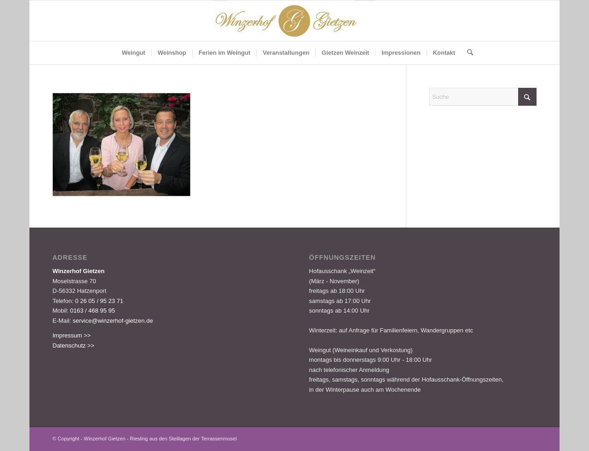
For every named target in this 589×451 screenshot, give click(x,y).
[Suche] (467, 52)
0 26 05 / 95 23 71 (99, 300)
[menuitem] (133, 52)
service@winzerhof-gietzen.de (113, 320)
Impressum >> (71, 335)
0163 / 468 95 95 (92, 310)
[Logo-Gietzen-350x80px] (294, 20)
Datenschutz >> (73, 345)
